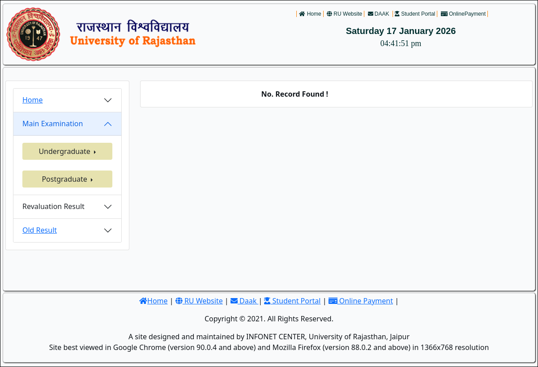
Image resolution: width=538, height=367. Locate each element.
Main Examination (52, 123)
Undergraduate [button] (65, 151)
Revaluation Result (53, 206)
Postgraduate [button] (65, 179)
